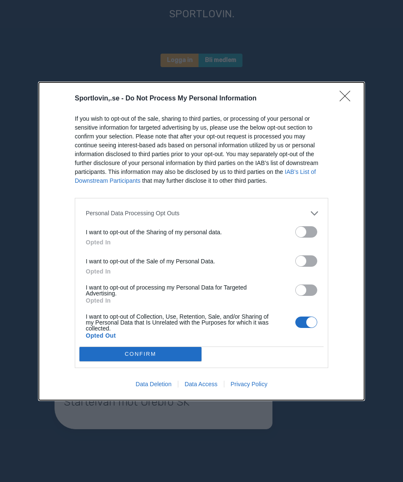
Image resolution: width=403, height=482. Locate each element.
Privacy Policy (249, 384)
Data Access (201, 384)
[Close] (348, 99)
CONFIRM (140, 354)
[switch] (306, 232)
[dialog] (201, 241)
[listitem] (201, 213)
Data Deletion (154, 384)
